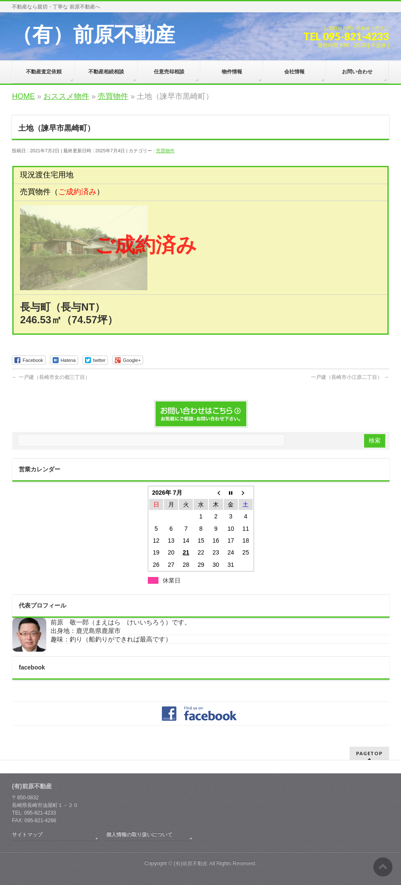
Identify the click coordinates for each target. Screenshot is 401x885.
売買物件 (165, 150)
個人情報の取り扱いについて (139, 834)
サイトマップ (27, 834)
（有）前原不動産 (93, 34)
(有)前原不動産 (191, 863)
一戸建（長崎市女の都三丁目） (51, 377)
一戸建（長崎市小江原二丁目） (350, 377)
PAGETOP (369, 753)
